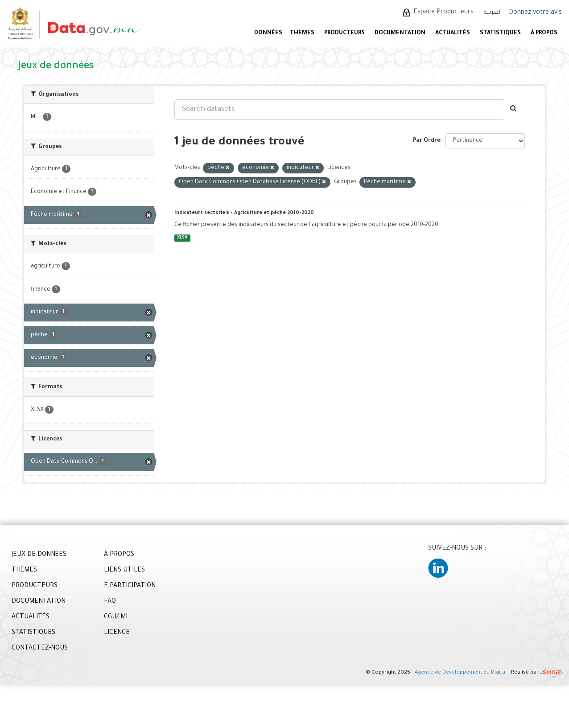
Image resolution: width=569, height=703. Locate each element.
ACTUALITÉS (452, 33)
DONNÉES (268, 33)
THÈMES (24, 570)
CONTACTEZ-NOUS (40, 648)
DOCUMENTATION (400, 33)
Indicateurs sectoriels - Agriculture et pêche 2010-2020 (244, 213)
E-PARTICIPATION (130, 586)
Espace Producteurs (443, 12)
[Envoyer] (514, 109)
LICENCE (117, 633)
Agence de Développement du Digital (461, 673)
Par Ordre (426, 141)
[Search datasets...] (338, 109)
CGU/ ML (116, 617)
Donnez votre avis (535, 12)
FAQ (110, 601)
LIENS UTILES (124, 570)
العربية (493, 12)
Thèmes (302, 33)
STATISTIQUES (500, 33)
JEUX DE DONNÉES (39, 555)
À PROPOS (544, 33)
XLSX (182, 237)
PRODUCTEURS (344, 33)
